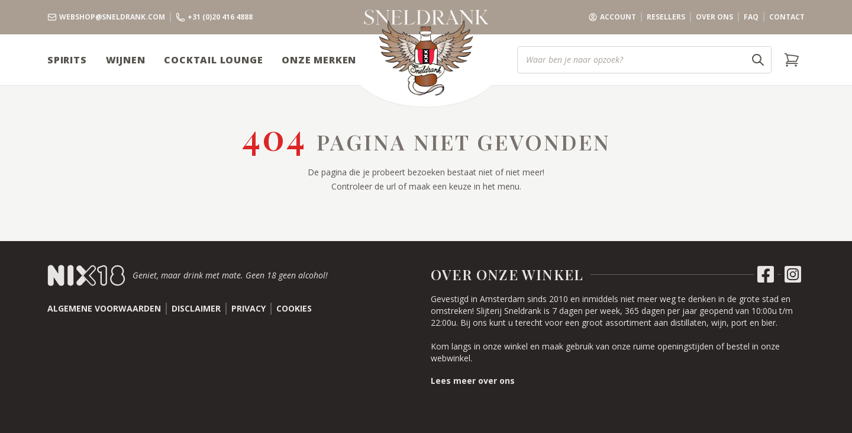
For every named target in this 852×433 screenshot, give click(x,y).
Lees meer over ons (473, 380)
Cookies (294, 308)
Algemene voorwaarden (104, 308)
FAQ (751, 17)
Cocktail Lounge (213, 59)
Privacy (248, 308)
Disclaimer (196, 308)
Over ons (714, 17)
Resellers (666, 17)
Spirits (67, 59)
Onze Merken (319, 59)
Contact (787, 17)
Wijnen (126, 59)
